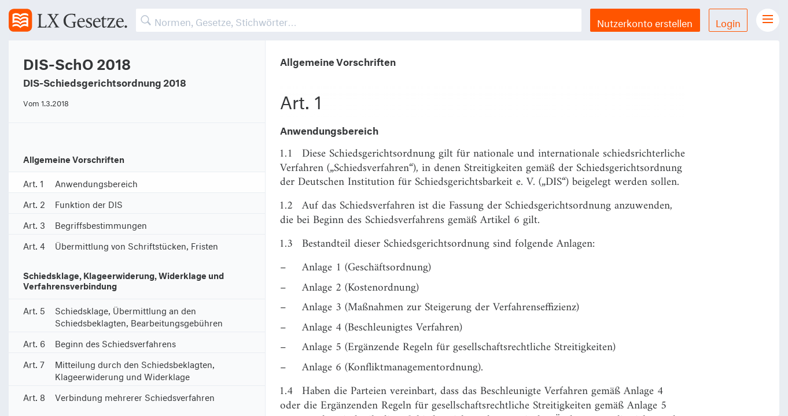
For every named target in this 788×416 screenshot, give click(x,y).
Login (728, 21)
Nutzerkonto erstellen (645, 21)
